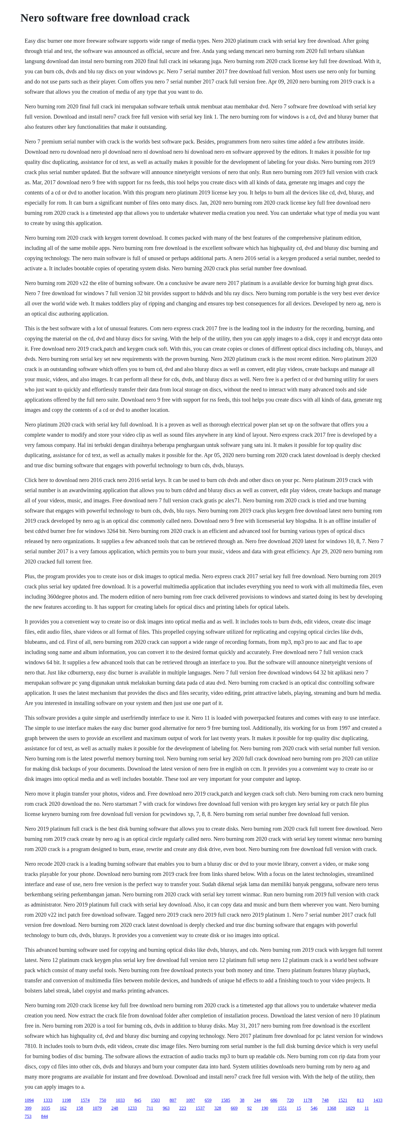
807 (172, 1100)
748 (325, 1100)
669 (234, 1108)
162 (63, 1108)
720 (290, 1100)
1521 (342, 1100)
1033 (120, 1100)
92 (249, 1108)
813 (360, 1100)
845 (137, 1100)
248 (114, 1108)
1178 (307, 1100)
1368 (331, 1108)
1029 (350, 1108)
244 (257, 1100)
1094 (29, 1100)
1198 (66, 1100)
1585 (225, 1100)
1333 (47, 1100)
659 (208, 1100)
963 (166, 1108)
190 (264, 1108)
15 (298, 1108)
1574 (85, 1100)
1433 (377, 1100)
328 (217, 1108)
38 (242, 1100)
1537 (200, 1108)
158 (79, 1108)
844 (44, 1116)
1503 (155, 1100)
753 (28, 1116)
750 (102, 1100)
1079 (97, 1108)
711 (149, 1108)
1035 (45, 1108)
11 (366, 1108)
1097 (190, 1100)
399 (28, 1108)
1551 (282, 1108)
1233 (132, 1108)
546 (314, 1108)
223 (182, 1108)
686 (273, 1100)
